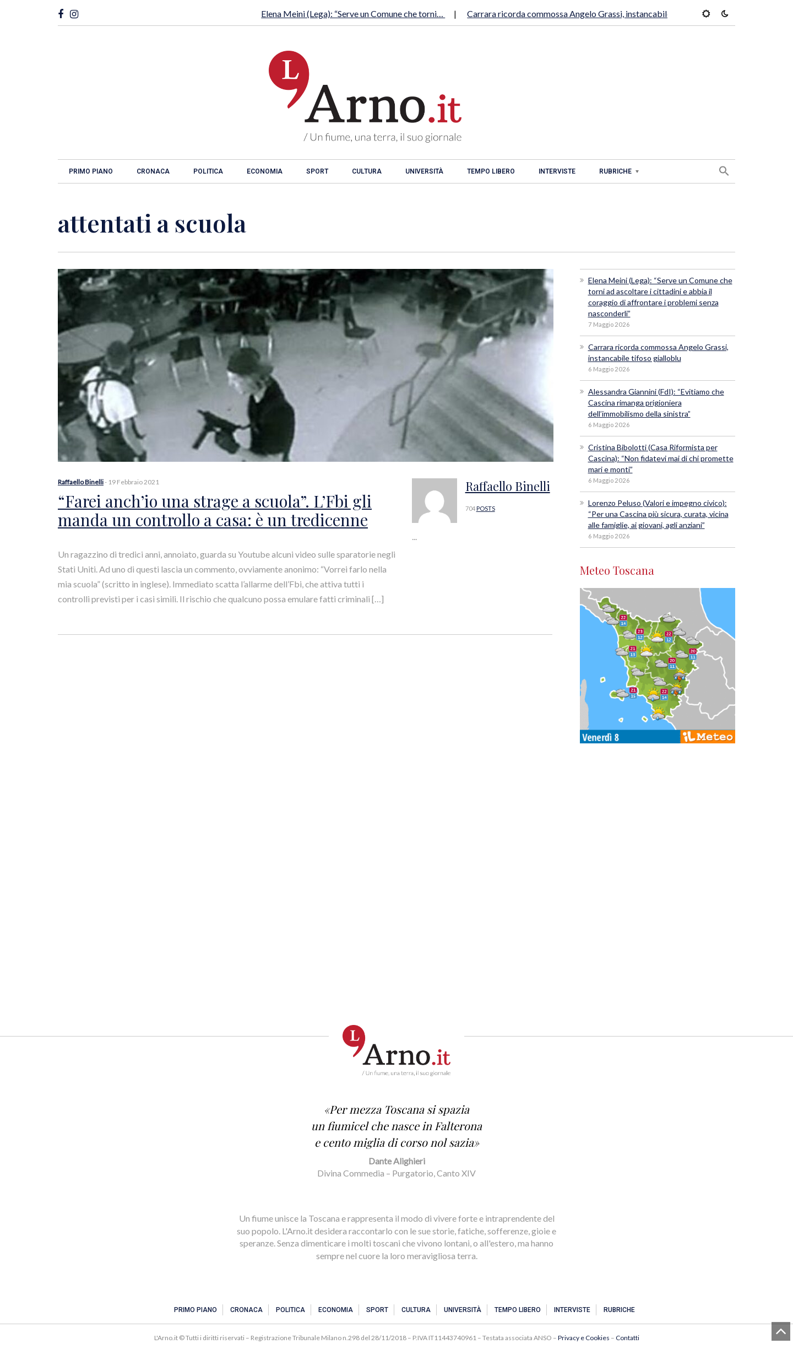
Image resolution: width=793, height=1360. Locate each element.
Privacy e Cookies (584, 1338)
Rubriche (615, 171)
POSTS (485, 508)
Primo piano (91, 171)
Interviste (557, 171)
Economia (265, 171)
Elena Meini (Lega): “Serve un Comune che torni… (353, 13)
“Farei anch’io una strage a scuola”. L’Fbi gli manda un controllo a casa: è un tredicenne (207, 509)
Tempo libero (491, 171)
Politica (208, 171)
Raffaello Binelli (81, 482)
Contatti (627, 1338)
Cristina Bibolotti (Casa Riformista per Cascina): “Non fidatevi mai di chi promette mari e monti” (661, 458)
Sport (317, 171)
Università (424, 171)
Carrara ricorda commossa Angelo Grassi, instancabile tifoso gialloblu (599, 13)
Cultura (367, 171)
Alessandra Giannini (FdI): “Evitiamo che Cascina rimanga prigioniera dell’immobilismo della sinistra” (656, 402)
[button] (724, 171)
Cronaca (153, 171)
